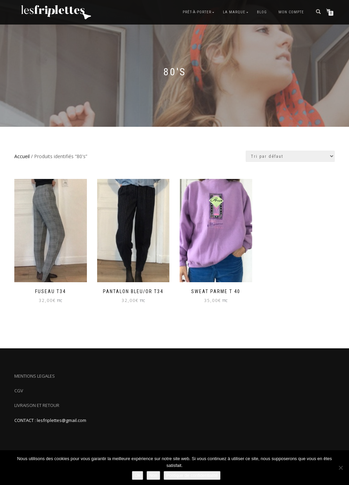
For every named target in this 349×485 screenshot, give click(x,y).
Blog (262, 12)
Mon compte (291, 12)
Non (153, 475)
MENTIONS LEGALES (34, 376)
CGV (18, 391)
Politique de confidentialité (192, 475)
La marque (234, 12)
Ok (137, 475)
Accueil (22, 156)
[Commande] (290, 156)
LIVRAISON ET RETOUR (36, 405)
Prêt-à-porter (197, 12)
